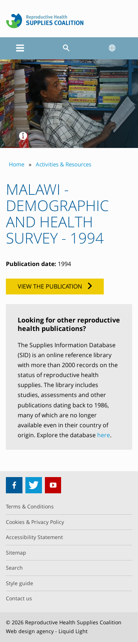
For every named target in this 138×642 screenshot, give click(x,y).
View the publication (50, 286)
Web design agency (30, 631)
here (103, 435)
